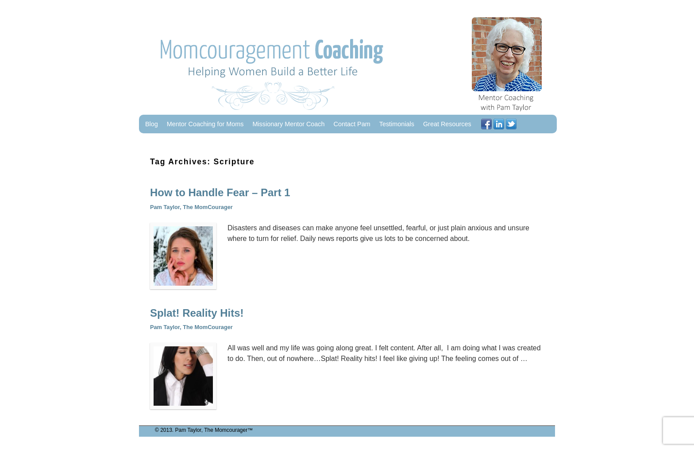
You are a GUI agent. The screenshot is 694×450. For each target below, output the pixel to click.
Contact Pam (352, 124)
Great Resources (447, 124)
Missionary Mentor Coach (288, 124)
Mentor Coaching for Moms (205, 124)
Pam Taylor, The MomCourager (191, 207)
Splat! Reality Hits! (197, 313)
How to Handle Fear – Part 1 (220, 192)
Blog (151, 124)
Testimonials (396, 124)
